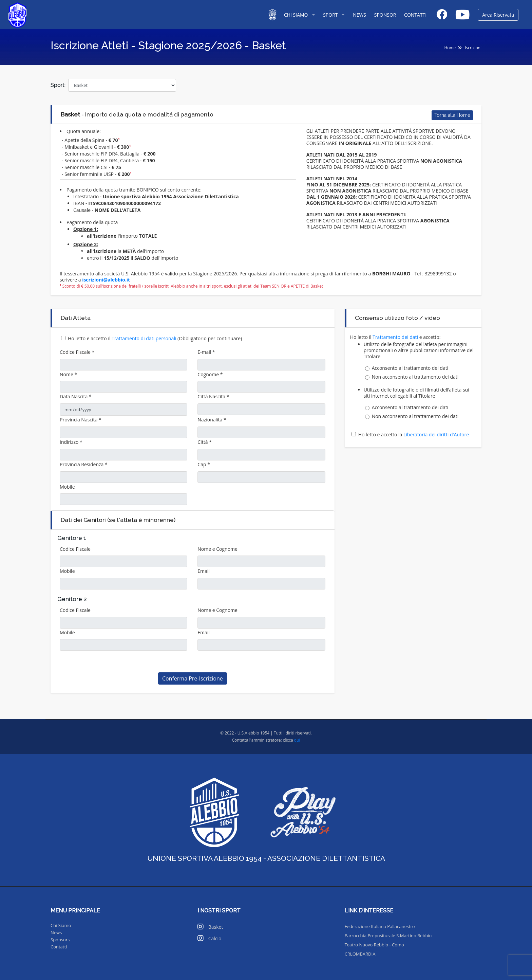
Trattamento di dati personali (144, 338)
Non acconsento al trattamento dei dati (415, 377)
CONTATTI (415, 15)
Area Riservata (498, 15)
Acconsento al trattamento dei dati (410, 368)
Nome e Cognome (217, 549)
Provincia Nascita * (80, 419)
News (56, 932)
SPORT (330, 15)
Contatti (59, 947)
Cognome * (210, 374)
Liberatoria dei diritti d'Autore (436, 434)
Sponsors (60, 940)
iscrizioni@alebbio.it (106, 279)
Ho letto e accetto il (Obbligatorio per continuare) (155, 338)
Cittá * (204, 442)
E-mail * (206, 352)
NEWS (359, 15)
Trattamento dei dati (396, 337)
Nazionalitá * (211, 419)
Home (450, 48)
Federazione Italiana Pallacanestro (380, 926)
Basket (215, 927)
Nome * (68, 374)
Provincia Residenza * (84, 464)
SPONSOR (385, 15)
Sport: (58, 85)
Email (203, 571)
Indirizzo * (71, 442)
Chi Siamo (61, 925)
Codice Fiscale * (77, 352)
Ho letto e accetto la (413, 434)
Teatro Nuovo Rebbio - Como (374, 945)
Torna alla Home (452, 115)
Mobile (67, 487)
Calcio (215, 938)
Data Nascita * (76, 396)
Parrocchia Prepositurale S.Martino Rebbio (388, 935)
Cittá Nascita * (213, 396)
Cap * (203, 464)
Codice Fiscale (75, 549)
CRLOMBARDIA (360, 954)
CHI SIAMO (296, 15)
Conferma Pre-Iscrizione (192, 678)
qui (297, 740)
